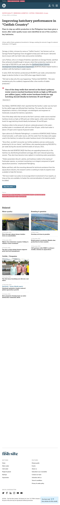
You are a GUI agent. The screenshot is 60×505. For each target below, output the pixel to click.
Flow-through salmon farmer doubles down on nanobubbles (13, 235)
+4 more (45, 13)
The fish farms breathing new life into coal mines (15, 279)
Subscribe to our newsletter (39, 472)
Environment (6, 195)
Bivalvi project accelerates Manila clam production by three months (43, 241)
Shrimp (22, 1)
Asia (17, 196)
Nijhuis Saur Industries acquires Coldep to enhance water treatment (15, 242)
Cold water (5, 469)
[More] (57, 6)
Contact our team (36, 475)
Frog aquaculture (13, 1)
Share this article (9, 187)
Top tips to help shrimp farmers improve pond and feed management (14, 250)
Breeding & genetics (21, 13)
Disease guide (35, 463)
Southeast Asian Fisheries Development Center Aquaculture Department (26, 65)
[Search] (53, 6)
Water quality (7, 13)
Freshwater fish (40, 195)
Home (3, 463)
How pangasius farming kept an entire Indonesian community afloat (14, 296)
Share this (6, 100)
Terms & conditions (37, 480)
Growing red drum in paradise (40, 234)
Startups (4, 475)
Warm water (5, 466)
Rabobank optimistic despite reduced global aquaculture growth (13, 289)
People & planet (6, 472)
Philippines (22, 196)
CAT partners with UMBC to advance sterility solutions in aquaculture (42, 248)
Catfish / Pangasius (36, 13)
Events (33, 466)
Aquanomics (5, 477)
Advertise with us (36, 477)
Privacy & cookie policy (38, 483)
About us (34, 469)
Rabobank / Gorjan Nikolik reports (12, 286)
